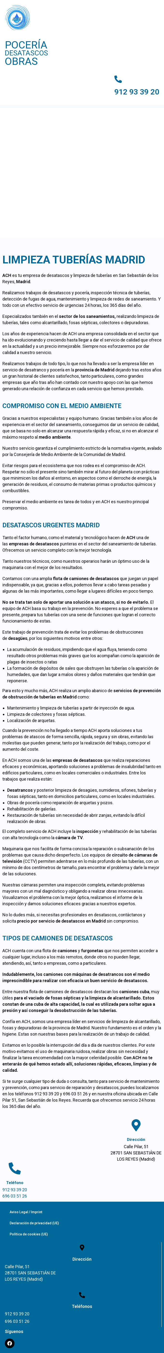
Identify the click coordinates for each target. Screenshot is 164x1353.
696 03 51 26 (14, 1196)
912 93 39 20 (136, 91)
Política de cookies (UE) (29, 1234)
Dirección (136, 1139)
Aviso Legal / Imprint (26, 1212)
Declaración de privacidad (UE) (34, 1223)
